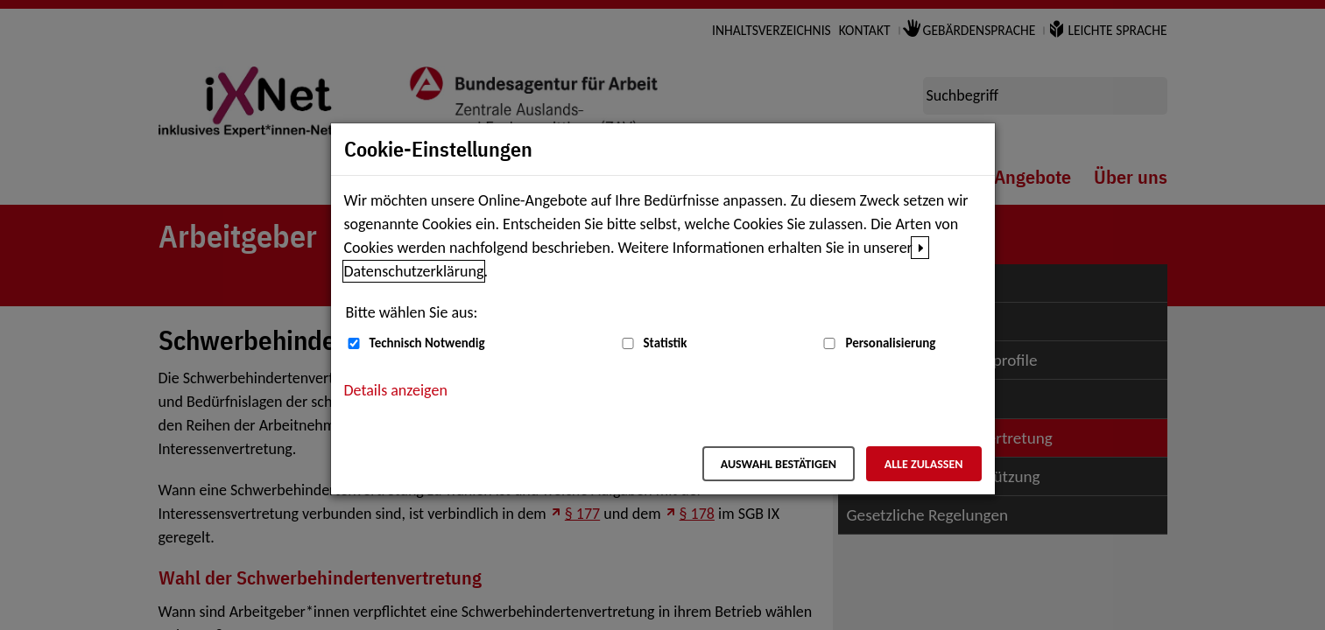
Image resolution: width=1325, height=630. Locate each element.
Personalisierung (890, 343)
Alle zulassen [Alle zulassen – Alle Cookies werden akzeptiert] (924, 464)
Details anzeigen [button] (396, 390)
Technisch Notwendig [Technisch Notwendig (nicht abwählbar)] (427, 343)
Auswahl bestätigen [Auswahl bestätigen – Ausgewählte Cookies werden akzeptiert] (778, 464)
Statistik (665, 343)
